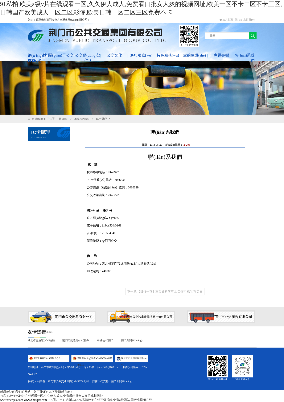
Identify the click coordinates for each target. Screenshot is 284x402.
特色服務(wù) (168, 55)
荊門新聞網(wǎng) (131, 340)
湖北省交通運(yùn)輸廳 (41, 340)
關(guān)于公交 (60, 55)
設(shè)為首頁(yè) (245, 19)
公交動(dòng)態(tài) (87, 57)
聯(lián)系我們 (244, 57)
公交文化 (114, 55)
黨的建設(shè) (194, 55)
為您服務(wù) (141, 55)
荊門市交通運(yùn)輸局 (75, 340)
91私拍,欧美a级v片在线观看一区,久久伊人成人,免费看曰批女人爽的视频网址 (51, 395)
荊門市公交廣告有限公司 (233, 317)
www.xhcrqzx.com (11, 399)
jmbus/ (115, 217)
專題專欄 (221, 55)
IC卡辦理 (101, 118)
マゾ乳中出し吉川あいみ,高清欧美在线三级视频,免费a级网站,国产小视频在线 (99, 399)
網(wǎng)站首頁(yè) (37, 58)
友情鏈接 (37, 331)
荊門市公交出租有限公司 (74, 317)
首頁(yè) (63, 118)
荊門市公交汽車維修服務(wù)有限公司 (148, 316)
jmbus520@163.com (108, 367)
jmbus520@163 (111, 225)
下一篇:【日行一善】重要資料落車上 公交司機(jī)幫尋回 (165, 291)
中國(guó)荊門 (105, 340)
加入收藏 (227, 19)
